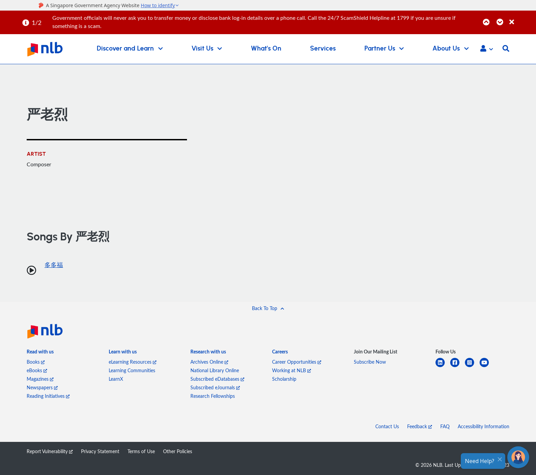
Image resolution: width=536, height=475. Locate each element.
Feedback (419, 426)
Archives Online (209, 362)
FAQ (445, 426)
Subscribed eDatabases (217, 379)
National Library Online (214, 370)
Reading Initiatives (48, 396)
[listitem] (40, 353)
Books (36, 362)
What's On (266, 48)
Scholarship (284, 379)
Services (323, 48)
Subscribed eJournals (215, 387)
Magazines (40, 379)
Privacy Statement (100, 451)
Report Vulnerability (50, 451)
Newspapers (42, 387)
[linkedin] (443, 366)
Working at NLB (291, 370)
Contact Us (387, 426)
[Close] (521, 18)
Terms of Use (141, 451)
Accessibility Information (483, 426)
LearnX (116, 379)
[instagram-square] (472, 366)
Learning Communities (132, 370)
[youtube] (487, 366)
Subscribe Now (370, 362)
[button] (486, 49)
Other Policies (177, 451)
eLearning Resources (133, 362)
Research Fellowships (212, 396)
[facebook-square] (457, 366)
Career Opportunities (296, 362)
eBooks (37, 370)
